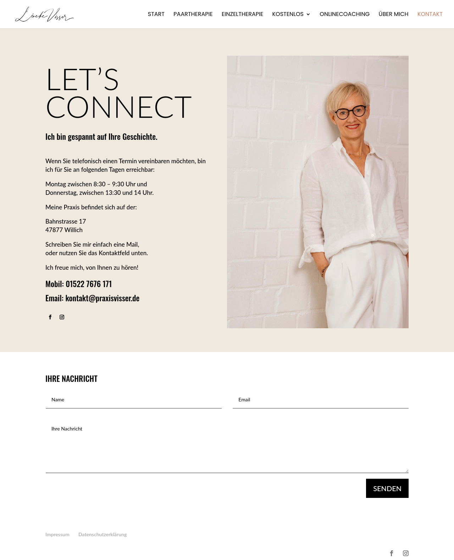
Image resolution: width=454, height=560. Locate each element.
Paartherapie (192, 15)
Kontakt (430, 15)
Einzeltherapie (242, 15)
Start (156, 15)
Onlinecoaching (345, 15)
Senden (387, 488)
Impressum (57, 534)
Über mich (394, 15)
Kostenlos (288, 15)
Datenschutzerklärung (102, 534)
